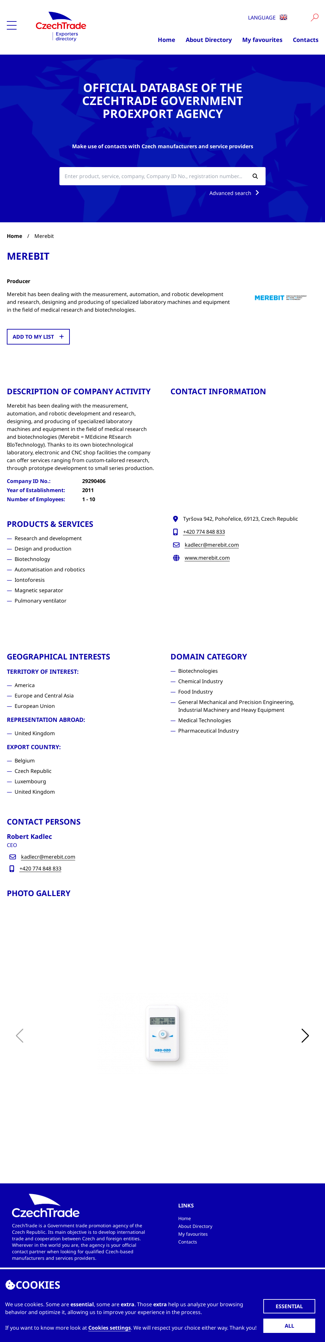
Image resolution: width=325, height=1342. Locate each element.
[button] (305, 1036)
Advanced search (235, 193)
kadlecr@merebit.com (212, 544)
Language (267, 17)
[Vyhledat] (315, 17)
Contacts (306, 40)
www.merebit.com (207, 557)
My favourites (262, 40)
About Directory (209, 40)
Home (166, 40)
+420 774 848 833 (204, 531)
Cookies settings (109, 1327)
